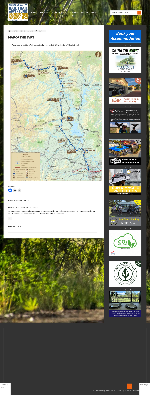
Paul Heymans (32, 207)
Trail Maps (43, 12)
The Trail (41, 31)
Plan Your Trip (58, 12)
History (84, 12)
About (94, 12)
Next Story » (144, 385)
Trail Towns (72, 12)
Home (33, 12)
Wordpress (128, 390)
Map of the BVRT (21, 37)
